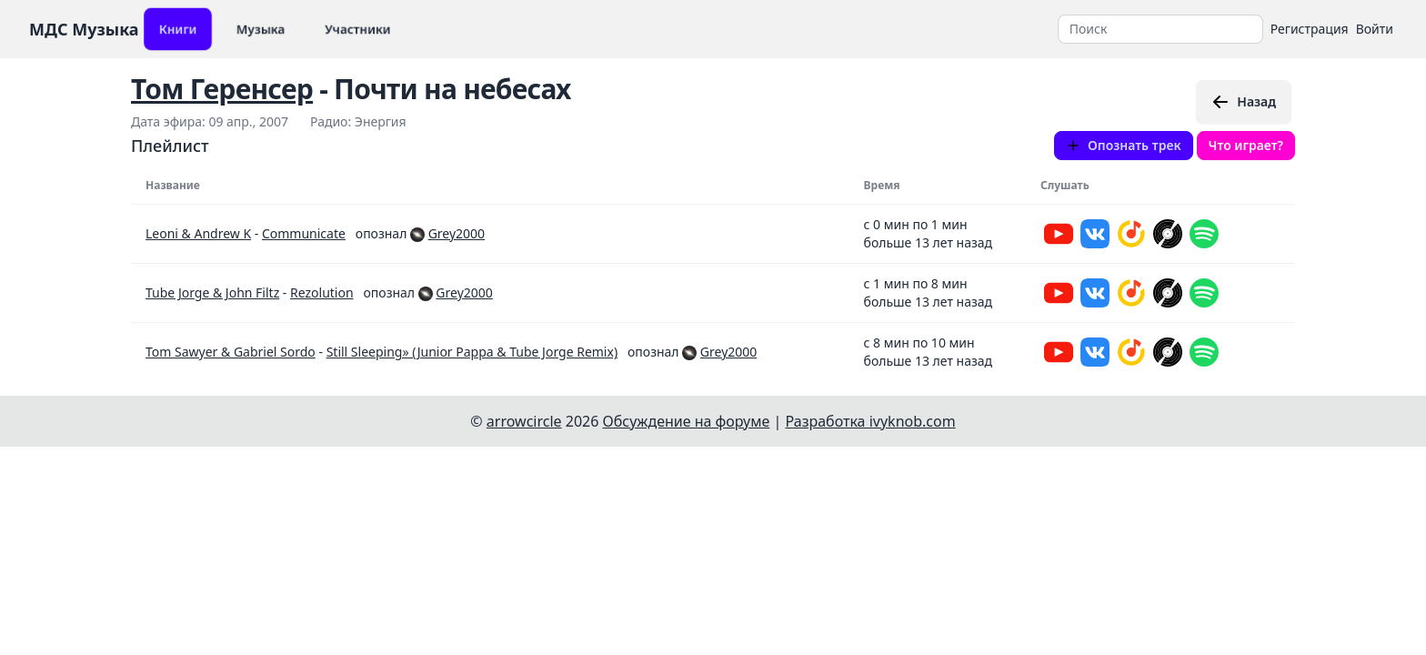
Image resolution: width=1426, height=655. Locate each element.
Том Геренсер (222, 88)
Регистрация (1309, 28)
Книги (177, 28)
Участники (358, 28)
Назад (1243, 102)
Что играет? (1246, 145)
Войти (1374, 28)
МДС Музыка (84, 29)
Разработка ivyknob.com (871, 421)
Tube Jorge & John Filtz (212, 292)
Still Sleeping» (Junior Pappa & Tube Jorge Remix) (472, 351)
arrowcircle (524, 421)
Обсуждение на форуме (686, 421)
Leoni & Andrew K (198, 233)
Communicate (304, 233)
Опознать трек (1123, 145)
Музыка (261, 28)
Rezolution (322, 292)
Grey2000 (456, 233)
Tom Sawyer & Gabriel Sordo (231, 351)
